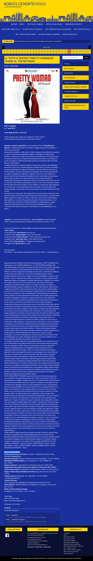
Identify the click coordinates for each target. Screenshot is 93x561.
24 (69, 51)
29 (83, 51)
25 (72, 51)
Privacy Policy (38, 547)
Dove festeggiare (69, 78)
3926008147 (35, 543)
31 (89, 51)
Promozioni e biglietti (73, 24)
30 (86, 51)
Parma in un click (69, 101)
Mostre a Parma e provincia (49, 34)
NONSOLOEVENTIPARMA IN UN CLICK (74, 106)
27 (78, 51)
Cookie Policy (47, 547)
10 (29, 51)
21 (60, 51)
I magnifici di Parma (70, 96)
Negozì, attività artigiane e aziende (75, 87)
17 (49, 51)
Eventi (65, 535)
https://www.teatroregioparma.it (14, 501)
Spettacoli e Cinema (69, 537)
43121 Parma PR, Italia (11, 498)
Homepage (67, 533)
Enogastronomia (69, 82)
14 (41, 51)
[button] (22, 24)
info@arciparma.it (53, 252)
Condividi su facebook (11, 510)
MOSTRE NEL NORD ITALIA (71, 542)
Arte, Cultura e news (69, 538)
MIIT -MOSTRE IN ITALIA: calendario (73, 546)
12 (35, 51)
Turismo (67, 64)
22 (63, 51)
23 (66, 51)
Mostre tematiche (68, 553)
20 (58, 51)
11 (32, 51)
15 (43, 51)
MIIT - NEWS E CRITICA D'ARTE (72, 549)
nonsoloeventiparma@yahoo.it (35, 535)
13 (38, 51)
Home (14, 24)
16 (46, 51)
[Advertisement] (68, 7)
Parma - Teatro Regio (11, 66)
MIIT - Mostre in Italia (69, 548)
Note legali (30, 547)
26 (75, 51)
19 (55, 51)
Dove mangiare (69, 68)
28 (81, 51)
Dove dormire (68, 73)
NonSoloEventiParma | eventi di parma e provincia (24, 5)
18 (52, 51)
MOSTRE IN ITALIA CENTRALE (72, 544)
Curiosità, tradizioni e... (71, 91)
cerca (86, 57)
